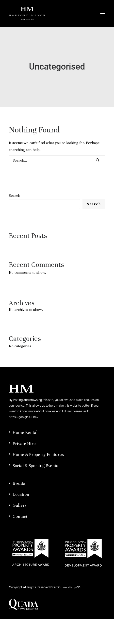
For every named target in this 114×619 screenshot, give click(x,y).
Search (14, 195)
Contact (20, 516)
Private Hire (24, 443)
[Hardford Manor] (27, 13)
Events (19, 483)
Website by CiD (72, 587)
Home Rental (25, 432)
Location (21, 494)
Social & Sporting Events (35, 465)
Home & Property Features (38, 454)
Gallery (20, 505)
